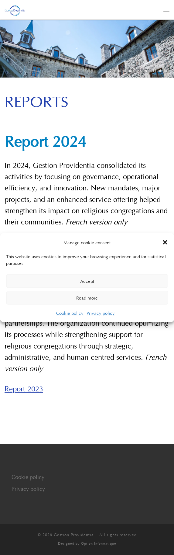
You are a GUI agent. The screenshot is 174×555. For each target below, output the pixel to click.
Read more (87, 298)
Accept (87, 281)
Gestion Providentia (74, 534)
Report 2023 (24, 388)
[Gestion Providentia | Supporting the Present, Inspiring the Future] (15, 10)
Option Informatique (98, 543)
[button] (165, 242)
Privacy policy (101, 313)
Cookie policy (70, 313)
